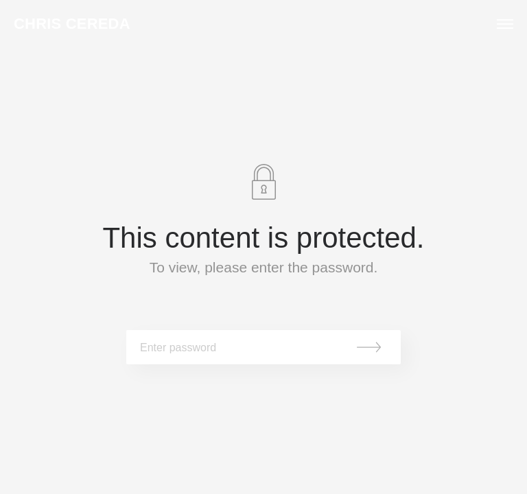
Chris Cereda (72, 24)
